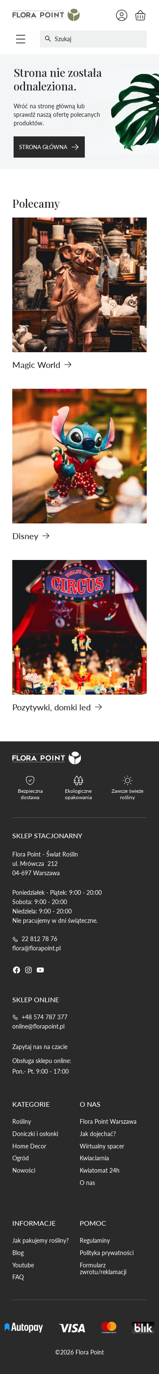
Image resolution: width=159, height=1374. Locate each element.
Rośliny (21, 1121)
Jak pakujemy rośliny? (40, 1240)
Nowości (23, 1170)
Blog (18, 1253)
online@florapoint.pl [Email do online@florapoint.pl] (38, 1026)
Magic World (42, 364)
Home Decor (29, 1146)
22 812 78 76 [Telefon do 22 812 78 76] (39, 939)
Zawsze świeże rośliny (127, 794)
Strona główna (49, 147)
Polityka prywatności (107, 1253)
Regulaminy (95, 1240)
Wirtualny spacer (102, 1146)
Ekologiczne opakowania (78, 794)
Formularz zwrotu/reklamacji (103, 1269)
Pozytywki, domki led (57, 707)
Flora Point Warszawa (108, 1121)
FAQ (18, 1277)
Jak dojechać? (98, 1134)
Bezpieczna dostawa (30, 794)
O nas (87, 1182)
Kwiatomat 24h (100, 1170)
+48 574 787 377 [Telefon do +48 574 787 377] (44, 1017)
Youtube (23, 1265)
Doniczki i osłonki (35, 1134)
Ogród (20, 1158)
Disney (31, 536)
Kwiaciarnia (94, 1158)
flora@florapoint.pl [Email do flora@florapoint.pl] (36, 948)
